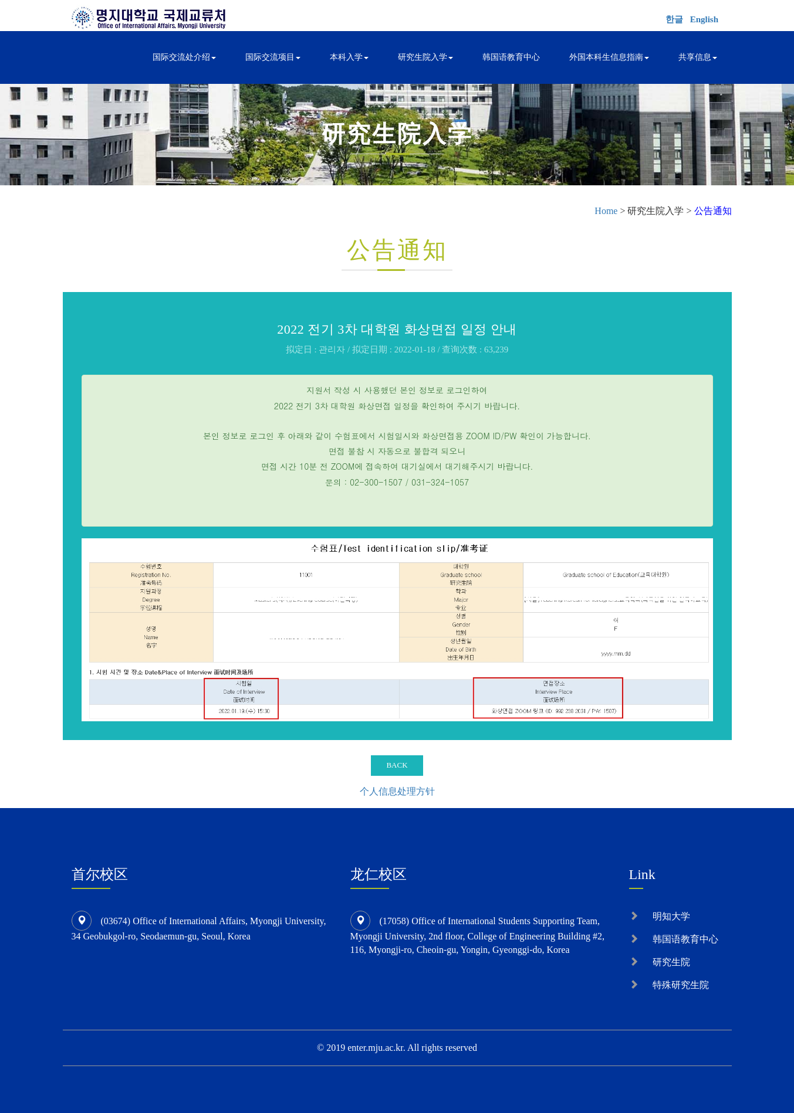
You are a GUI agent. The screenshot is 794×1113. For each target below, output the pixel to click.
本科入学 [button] (349, 57)
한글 (674, 19)
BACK (397, 765)
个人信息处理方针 (397, 791)
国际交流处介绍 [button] (184, 57)
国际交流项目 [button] (272, 57)
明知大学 (671, 916)
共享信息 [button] (697, 57)
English (704, 19)
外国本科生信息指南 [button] (609, 57)
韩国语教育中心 (511, 57)
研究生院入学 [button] (425, 57)
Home (605, 211)
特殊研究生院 (681, 985)
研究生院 (671, 962)
